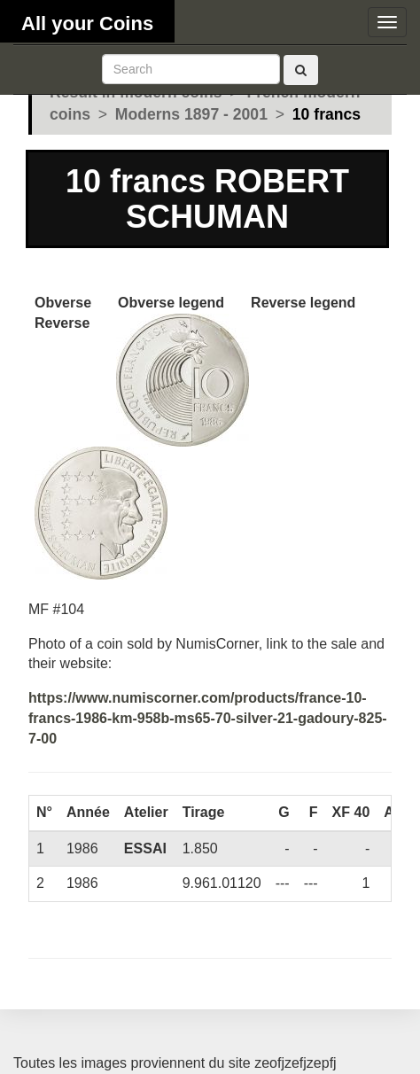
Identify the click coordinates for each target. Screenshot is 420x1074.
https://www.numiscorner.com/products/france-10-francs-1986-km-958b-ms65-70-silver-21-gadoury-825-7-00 (207, 718)
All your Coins (87, 23)
